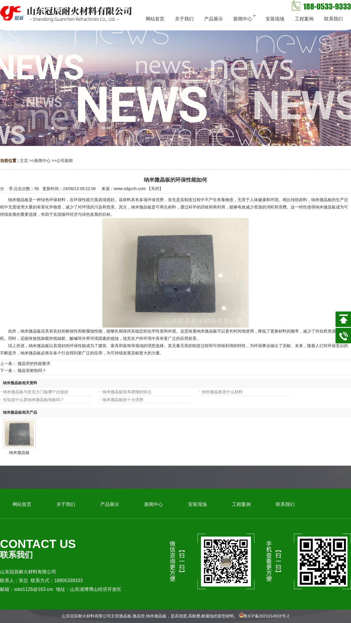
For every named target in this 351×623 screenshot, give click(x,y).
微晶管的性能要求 (34, 363)
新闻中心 (42, 160)
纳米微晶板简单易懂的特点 (127, 391)
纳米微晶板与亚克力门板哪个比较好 (35, 391)
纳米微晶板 (19, 452)
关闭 (155, 188)
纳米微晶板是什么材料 (222, 391)
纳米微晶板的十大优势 (122, 399)
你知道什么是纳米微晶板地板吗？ (33, 399)
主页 (24, 160)
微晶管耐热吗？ (32, 370)
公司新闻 (64, 160)
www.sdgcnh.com (130, 188)
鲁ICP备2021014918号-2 (266, 616)
